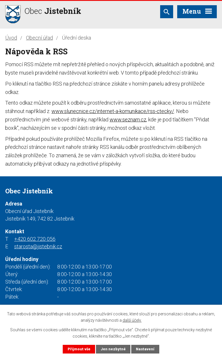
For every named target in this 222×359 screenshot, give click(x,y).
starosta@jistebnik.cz (38, 246)
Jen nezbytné (113, 349)
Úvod (11, 38)
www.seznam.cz (128, 119)
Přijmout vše (79, 349)
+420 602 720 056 (35, 239)
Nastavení (145, 349)
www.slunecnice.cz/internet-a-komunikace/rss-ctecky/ (112, 111)
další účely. (132, 320)
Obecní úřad (39, 38)
